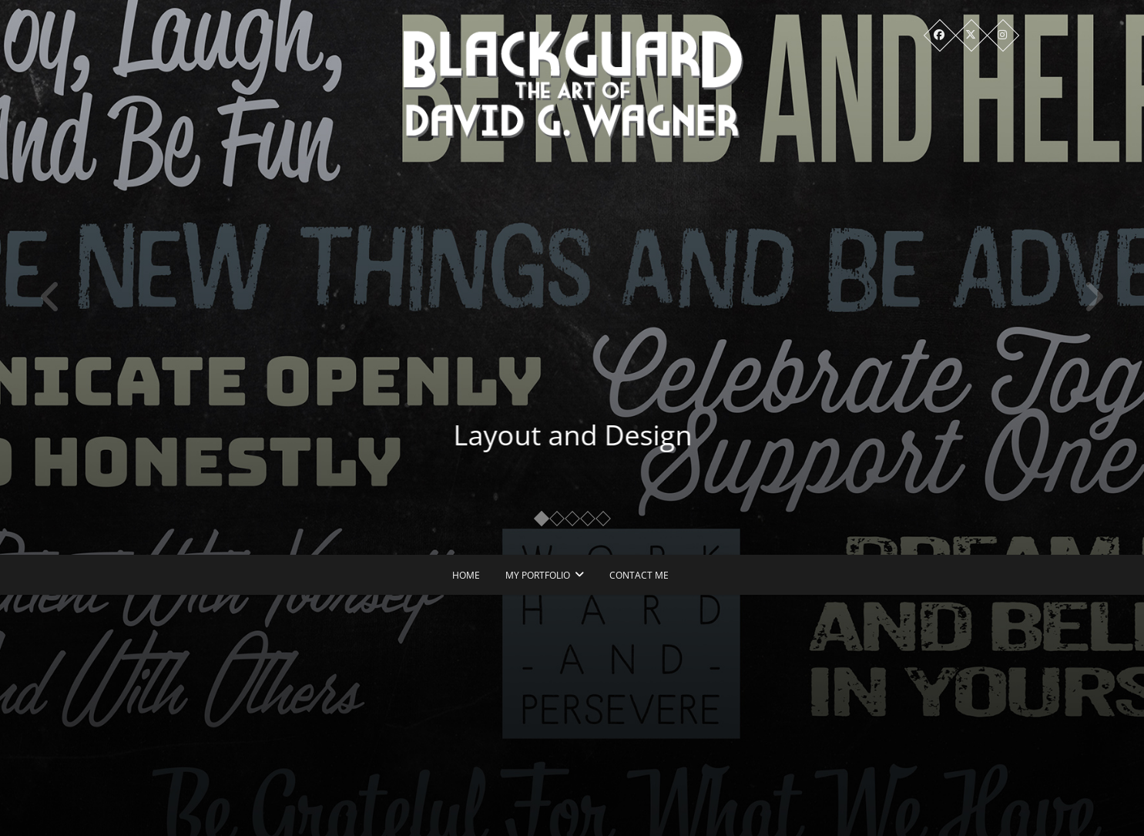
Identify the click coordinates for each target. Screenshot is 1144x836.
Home (466, 575)
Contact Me (639, 575)
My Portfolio (537, 575)
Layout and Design (584, 435)
